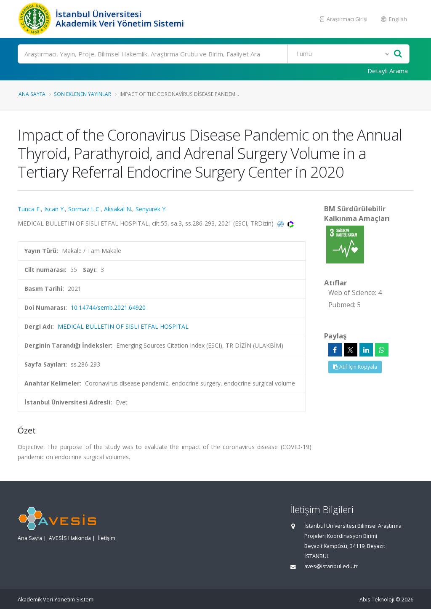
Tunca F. (29, 209)
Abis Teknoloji (376, 599)
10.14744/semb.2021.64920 (108, 307)
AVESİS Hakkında (70, 538)
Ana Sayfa (32, 93)
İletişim (106, 538)
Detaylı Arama (387, 70)
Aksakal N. (118, 209)
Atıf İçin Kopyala (355, 366)
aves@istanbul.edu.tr (331, 566)
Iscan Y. (54, 209)
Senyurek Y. (151, 209)
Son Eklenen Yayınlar (82, 93)
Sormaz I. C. (84, 209)
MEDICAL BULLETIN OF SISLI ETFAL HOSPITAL (123, 326)
